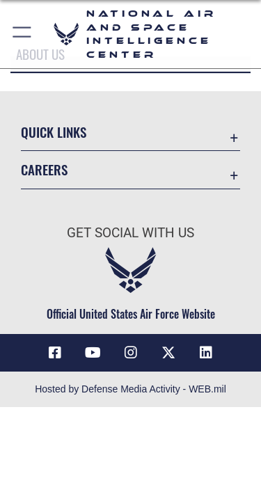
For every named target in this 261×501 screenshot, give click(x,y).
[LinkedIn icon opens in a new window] (206, 352)
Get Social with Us (130, 233)
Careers (44, 169)
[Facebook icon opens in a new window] (55, 352)
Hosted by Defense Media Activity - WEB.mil (130, 389)
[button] (22, 34)
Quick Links (53, 132)
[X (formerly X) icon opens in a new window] (168, 352)
